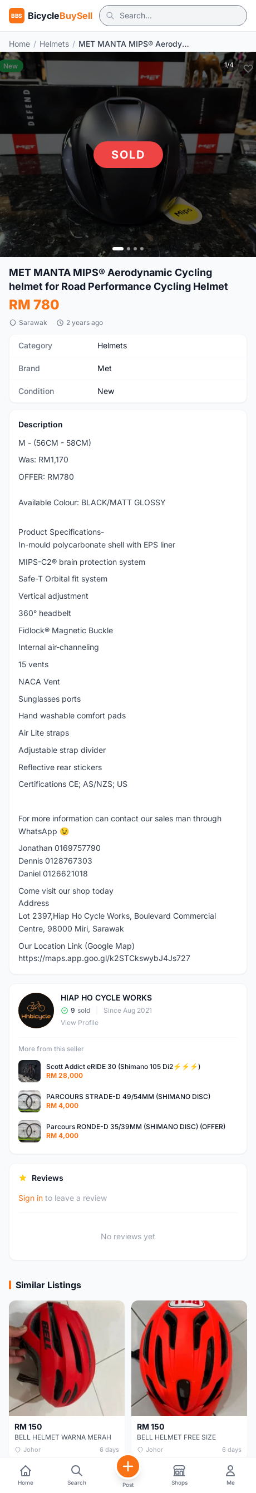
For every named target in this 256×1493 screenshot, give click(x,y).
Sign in (30, 1198)
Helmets (54, 43)
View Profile (80, 1022)
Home (19, 43)
